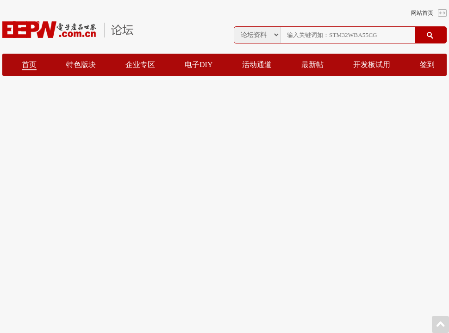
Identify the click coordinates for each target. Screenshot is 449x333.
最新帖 (312, 64)
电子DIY (198, 64)
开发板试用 (371, 64)
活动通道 (257, 64)
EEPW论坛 (67, 29)
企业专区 (140, 64)
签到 (427, 64)
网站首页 (422, 13)
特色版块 (81, 64)
